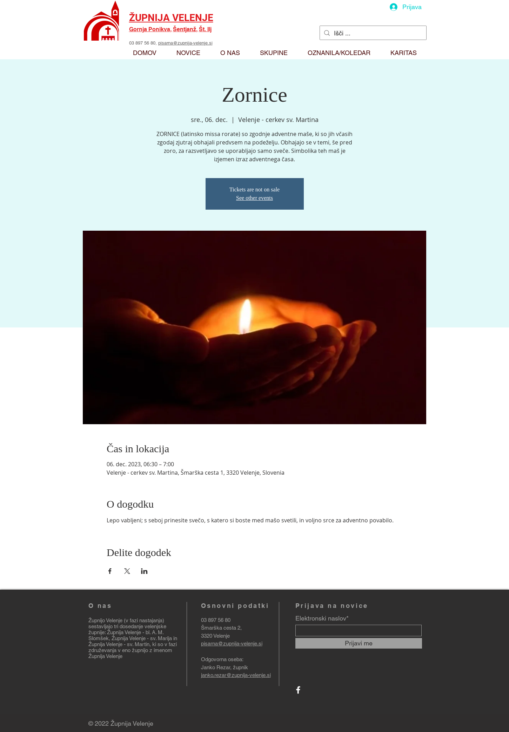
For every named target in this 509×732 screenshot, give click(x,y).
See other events (254, 198)
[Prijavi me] (358, 643)
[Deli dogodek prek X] (127, 571)
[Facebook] (298, 690)
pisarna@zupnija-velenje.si (185, 43)
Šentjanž (184, 29)
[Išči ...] (372, 33)
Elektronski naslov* (322, 618)
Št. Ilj (205, 29)
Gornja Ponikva (149, 29)
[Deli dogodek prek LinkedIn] (144, 571)
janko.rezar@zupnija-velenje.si (236, 675)
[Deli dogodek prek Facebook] (110, 571)
